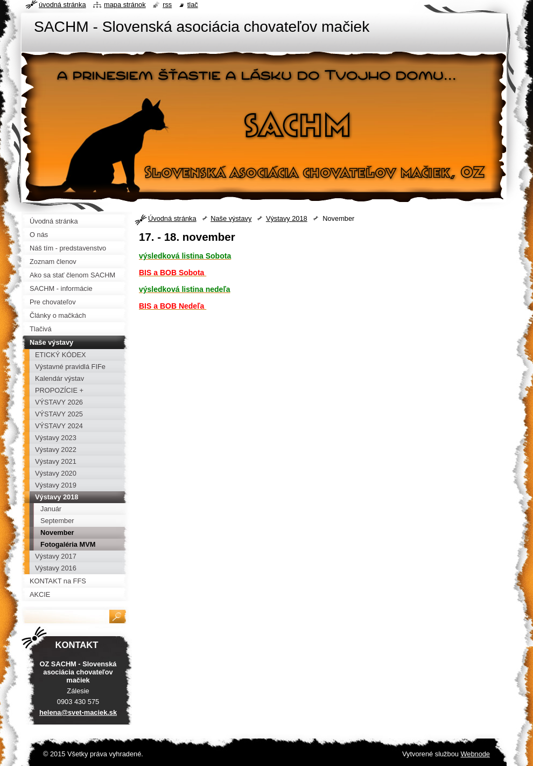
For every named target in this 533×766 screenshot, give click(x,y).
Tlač (192, 5)
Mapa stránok (125, 5)
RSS (167, 5)
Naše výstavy (231, 218)
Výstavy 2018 (286, 218)
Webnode (475, 754)
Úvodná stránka (172, 218)
